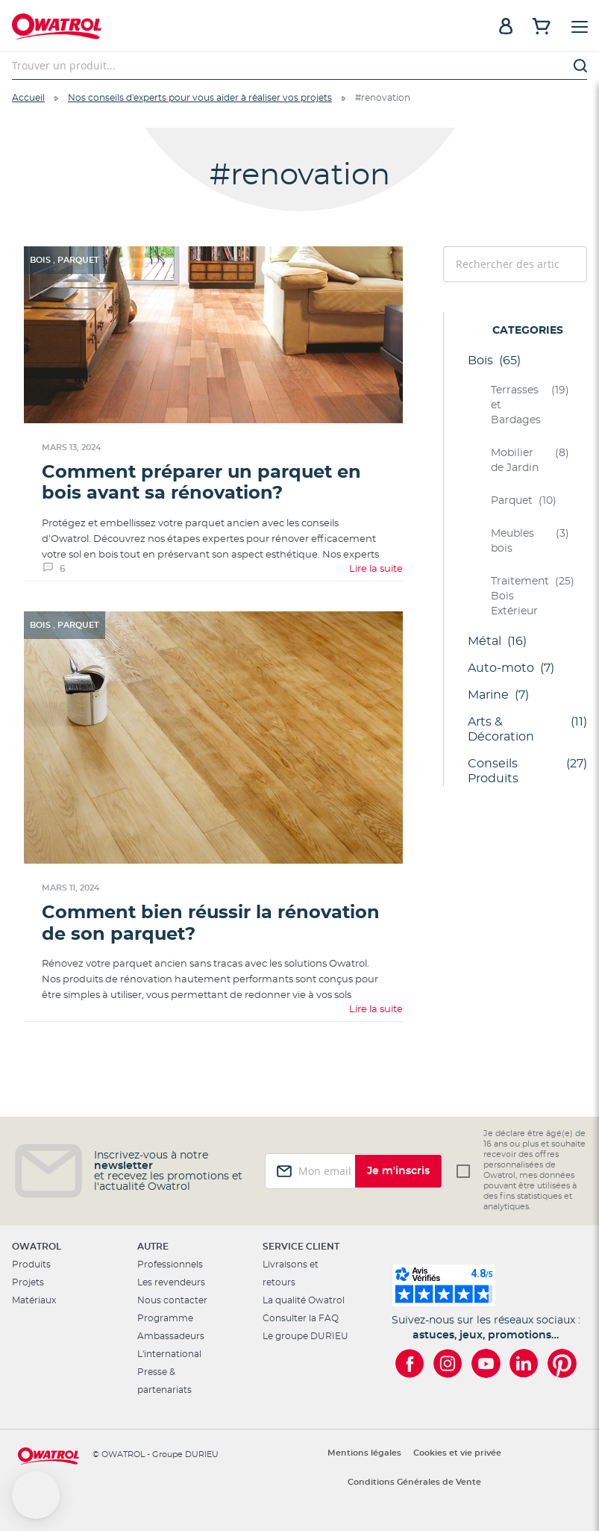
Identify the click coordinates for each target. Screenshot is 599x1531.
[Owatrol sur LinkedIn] (524, 1363)
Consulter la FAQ (301, 1318)
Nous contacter (172, 1300)
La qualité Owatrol (304, 1300)
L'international (169, 1354)
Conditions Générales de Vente (414, 1482)
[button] (36, 1495)
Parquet (78, 260)
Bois (41, 260)
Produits (31, 1264)
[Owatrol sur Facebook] (409, 1363)
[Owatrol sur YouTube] (486, 1363)
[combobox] (299, 66)
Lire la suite (376, 569)
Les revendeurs (171, 1282)
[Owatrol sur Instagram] (447, 1363)
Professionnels (170, 1264)
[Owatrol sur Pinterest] (562, 1363)
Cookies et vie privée (457, 1453)
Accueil (28, 97)
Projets (28, 1282)
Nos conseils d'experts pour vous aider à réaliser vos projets (200, 97)
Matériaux (34, 1300)
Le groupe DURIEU (305, 1336)
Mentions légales (364, 1453)
